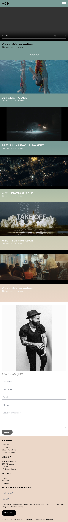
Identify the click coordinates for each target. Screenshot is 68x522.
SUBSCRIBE (9, 513)
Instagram (5, 481)
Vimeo (4, 478)
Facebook (5, 483)
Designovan (49, 519)
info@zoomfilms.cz (9, 452)
